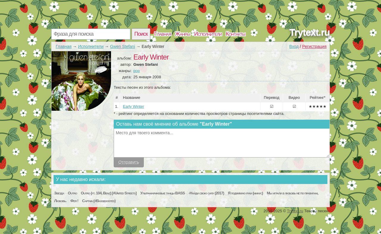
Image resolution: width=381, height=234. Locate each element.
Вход (294, 46)
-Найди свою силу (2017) (206, 193)
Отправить (128, 162)
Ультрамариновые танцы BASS (162, 193)
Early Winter (133, 106)
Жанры (182, 34)
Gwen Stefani (122, 46)
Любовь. (60, 201)
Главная (162, 34)
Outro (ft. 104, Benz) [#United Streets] (109, 193)
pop (136, 70)
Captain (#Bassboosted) (98, 201)
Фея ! (74, 201)
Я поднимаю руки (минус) (245, 193)
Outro (72, 193)
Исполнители (207, 34)
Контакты (235, 34)
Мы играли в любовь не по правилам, (292, 193)
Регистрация (314, 46)
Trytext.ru (309, 32)
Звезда (59, 193)
